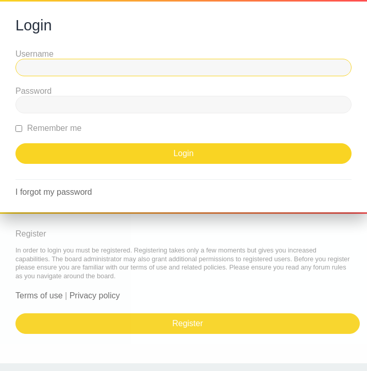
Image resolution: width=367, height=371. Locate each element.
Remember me (48, 128)
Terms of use (39, 295)
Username (34, 53)
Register (187, 323)
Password (33, 91)
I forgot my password (53, 192)
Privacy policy (95, 295)
